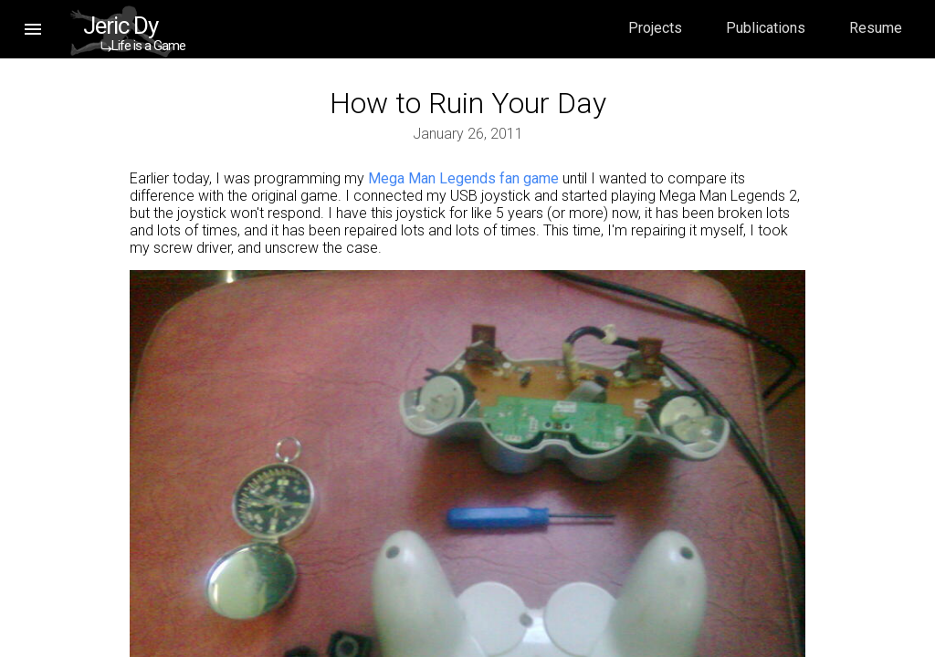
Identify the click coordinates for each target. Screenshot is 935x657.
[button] (33, 29)
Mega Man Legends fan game (463, 178)
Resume (875, 27)
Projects (655, 27)
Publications (765, 27)
